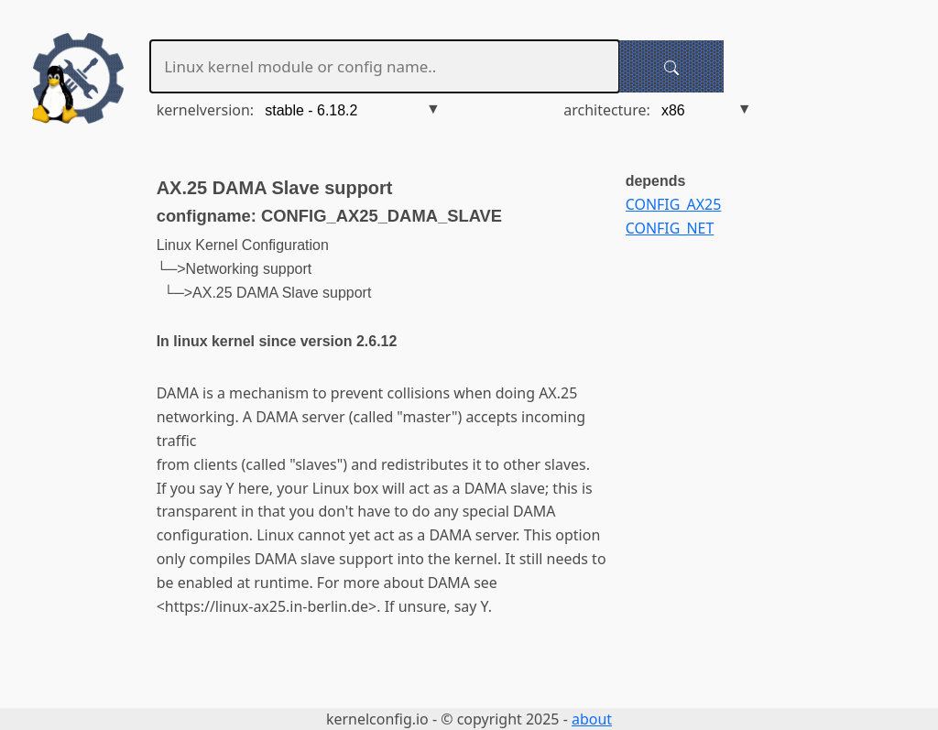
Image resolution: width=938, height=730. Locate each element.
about (592, 719)
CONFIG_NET (670, 228)
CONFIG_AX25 (674, 204)
